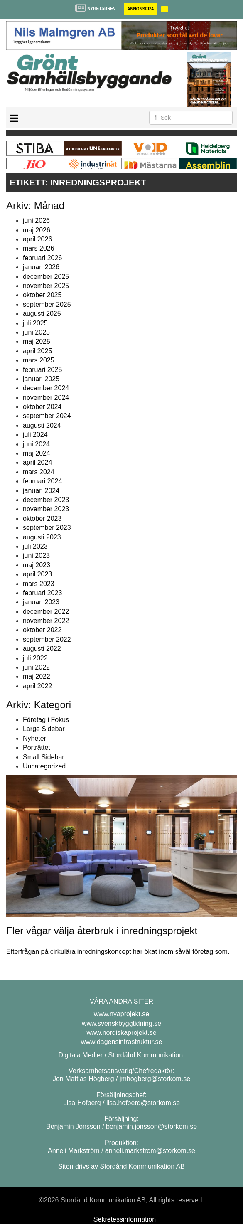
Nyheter (34, 738)
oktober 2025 (42, 294)
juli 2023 (35, 546)
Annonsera (140, 9)
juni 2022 (36, 667)
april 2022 (37, 686)
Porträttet (36, 747)
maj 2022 (36, 676)
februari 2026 (42, 257)
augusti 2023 (42, 537)
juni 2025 (36, 332)
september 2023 (47, 527)
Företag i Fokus (46, 719)
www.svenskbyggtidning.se (121, 1023)
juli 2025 (35, 323)
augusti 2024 (42, 425)
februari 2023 (42, 592)
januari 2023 (41, 602)
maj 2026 (36, 230)
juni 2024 (36, 444)
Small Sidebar (43, 757)
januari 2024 (41, 490)
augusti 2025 (42, 313)
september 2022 (47, 639)
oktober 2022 (42, 629)
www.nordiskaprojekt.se (121, 1032)
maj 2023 (36, 565)
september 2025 (47, 304)
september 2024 (47, 415)
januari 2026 (41, 267)
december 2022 (46, 611)
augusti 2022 (42, 648)
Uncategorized (44, 766)
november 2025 (46, 285)
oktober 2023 (42, 518)
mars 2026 (38, 248)
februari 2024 (42, 481)
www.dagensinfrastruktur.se (121, 1041)
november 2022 (46, 620)
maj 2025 (36, 341)
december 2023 (46, 499)
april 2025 (37, 351)
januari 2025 (41, 378)
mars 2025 (38, 360)
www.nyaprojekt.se (121, 1013)
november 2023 (46, 508)
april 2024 (37, 462)
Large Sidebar (44, 728)
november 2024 (46, 397)
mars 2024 (38, 471)
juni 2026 (36, 220)
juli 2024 (35, 434)
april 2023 (37, 574)
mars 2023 (38, 583)
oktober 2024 (42, 406)
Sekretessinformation (124, 1219)
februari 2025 (42, 369)
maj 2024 (36, 453)
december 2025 (46, 276)
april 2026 (37, 239)
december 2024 (46, 388)
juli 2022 (35, 658)
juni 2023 (36, 555)
